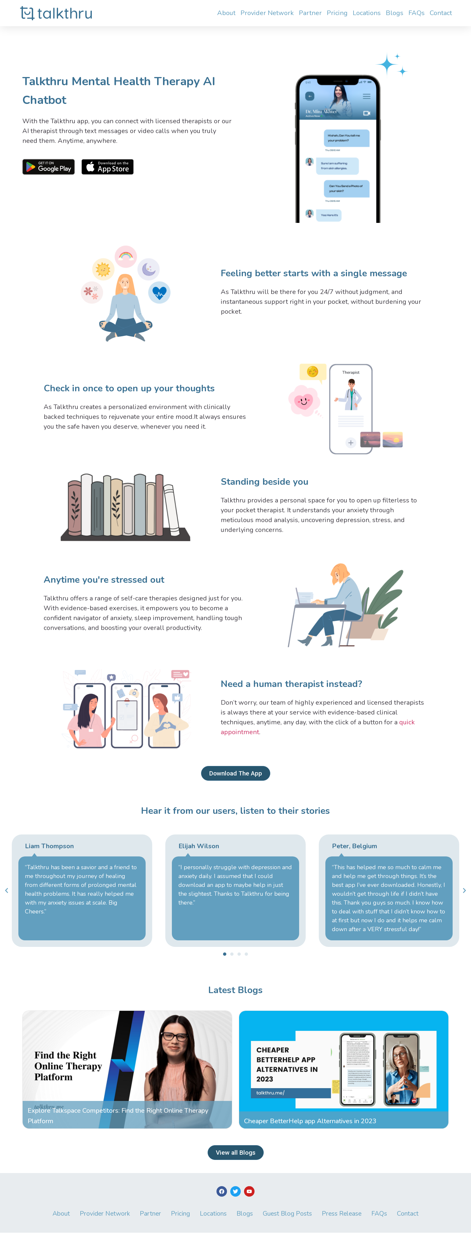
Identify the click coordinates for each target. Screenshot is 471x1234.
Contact (441, 13)
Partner (310, 13)
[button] (224, 954)
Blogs (394, 13)
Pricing (337, 13)
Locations (367, 13)
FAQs (416, 13)
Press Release (348, 1214)
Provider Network (267, 13)
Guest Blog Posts (291, 1214)
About (226, 13)
